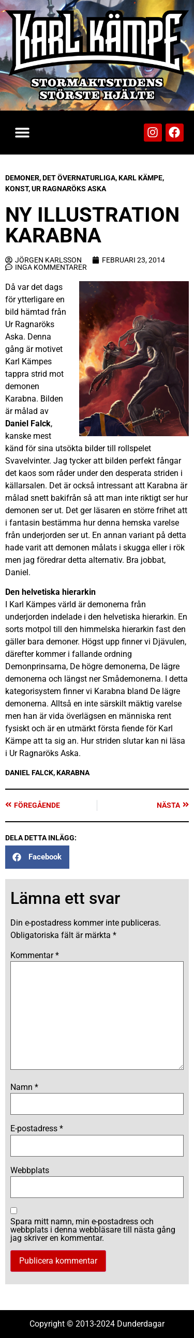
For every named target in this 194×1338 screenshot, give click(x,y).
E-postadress (36, 1129)
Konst (16, 188)
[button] (22, 132)
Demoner (22, 178)
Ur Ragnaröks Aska (69, 188)
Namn (24, 1087)
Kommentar (34, 955)
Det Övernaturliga (78, 178)
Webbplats (29, 1170)
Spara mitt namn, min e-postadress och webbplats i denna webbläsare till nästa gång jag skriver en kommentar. (92, 1230)
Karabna (72, 772)
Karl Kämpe (140, 178)
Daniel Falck (28, 423)
